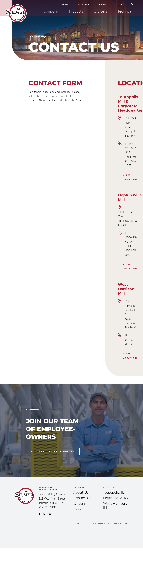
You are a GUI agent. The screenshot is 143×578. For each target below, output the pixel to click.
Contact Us (82, 497)
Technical (125, 11)
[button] (132, 3)
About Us (80, 492)
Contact (83, 5)
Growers (100, 11)
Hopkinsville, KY (116, 497)
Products (76, 11)
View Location (130, 177)
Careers (104, 5)
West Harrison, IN (115, 505)
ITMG (124, 523)
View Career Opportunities (53, 451)
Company (51, 11)
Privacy (76, 523)
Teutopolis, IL (113, 492)
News (65, 5)
